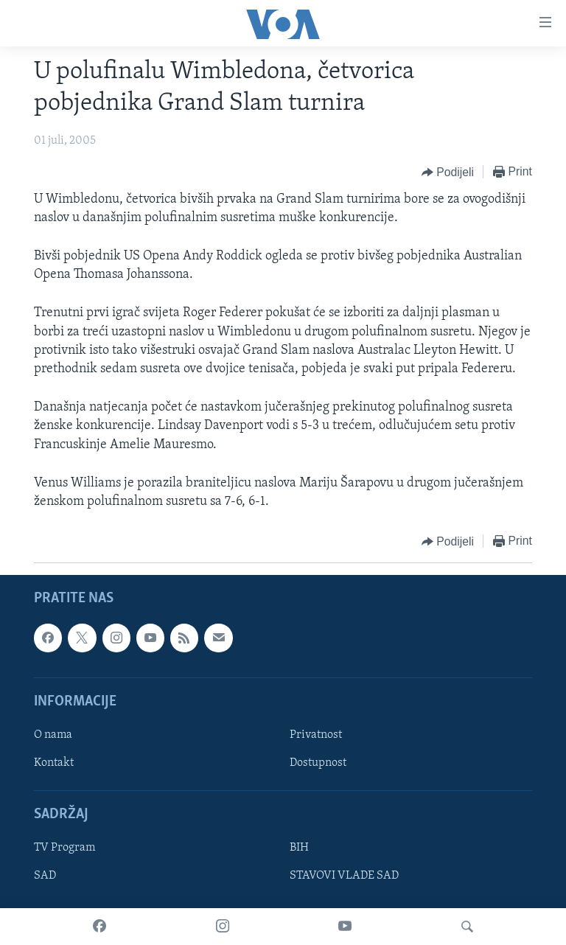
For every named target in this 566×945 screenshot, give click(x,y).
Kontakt (54, 763)
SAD (45, 876)
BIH (299, 848)
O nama (53, 735)
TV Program (64, 848)
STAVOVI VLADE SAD (344, 876)
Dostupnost (318, 763)
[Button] (448, 172)
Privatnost (316, 735)
